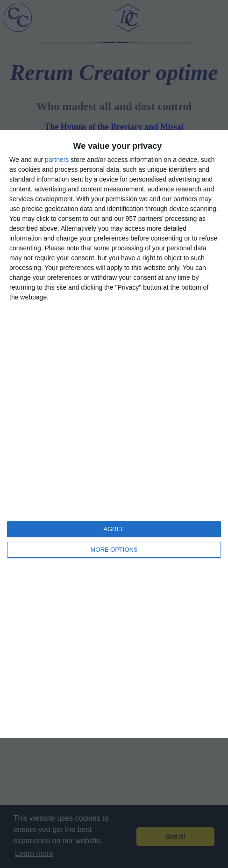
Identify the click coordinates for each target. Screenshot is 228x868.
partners (57, 159)
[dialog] (114, 434)
